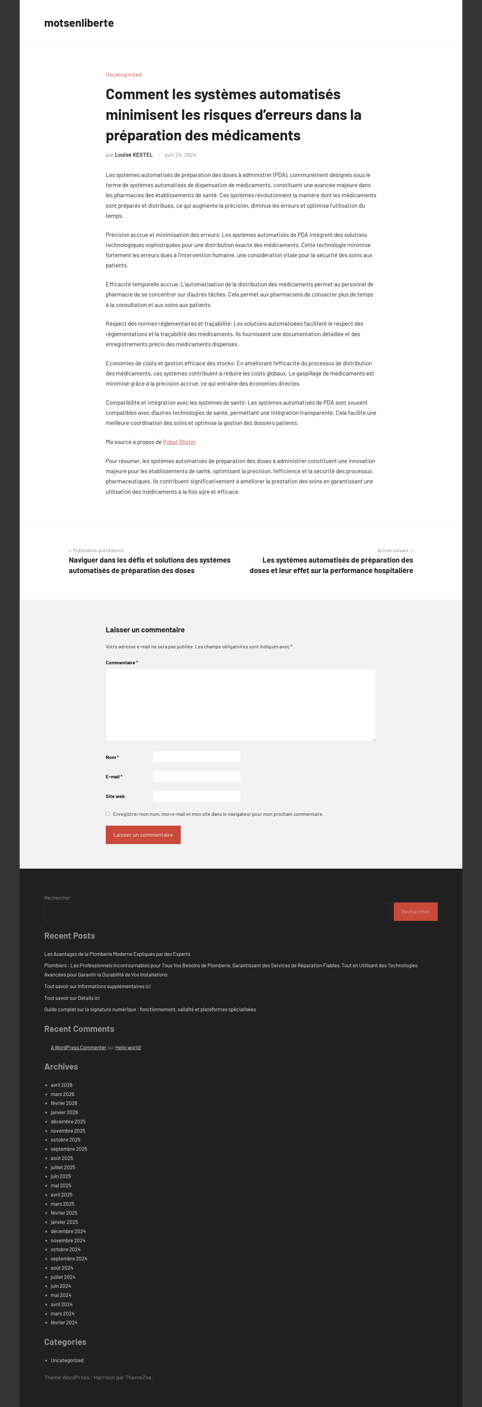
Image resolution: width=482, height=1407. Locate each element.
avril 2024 (62, 1304)
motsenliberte (79, 22)
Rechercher (57, 897)
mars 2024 (62, 1313)
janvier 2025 (64, 1222)
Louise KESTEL (134, 154)
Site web (115, 796)
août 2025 (62, 1158)
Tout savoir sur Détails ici (72, 998)
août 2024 (62, 1267)
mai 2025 (61, 1185)
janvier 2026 (64, 1112)
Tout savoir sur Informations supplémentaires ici (97, 986)
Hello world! (128, 1047)
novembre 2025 (68, 1130)
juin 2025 (61, 1176)
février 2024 (64, 1322)
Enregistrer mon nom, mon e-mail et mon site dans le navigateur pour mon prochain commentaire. (218, 814)
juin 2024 (61, 1286)
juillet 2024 (63, 1277)
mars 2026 (62, 1094)
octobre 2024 (66, 1249)
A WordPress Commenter (78, 1047)
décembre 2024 (68, 1231)
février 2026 (64, 1103)
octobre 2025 (66, 1139)
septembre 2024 (69, 1258)
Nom (112, 757)
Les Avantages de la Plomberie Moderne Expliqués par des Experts (117, 954)
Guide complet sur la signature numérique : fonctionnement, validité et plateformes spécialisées (150, 1009)
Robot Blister (179, 441)
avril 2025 (62, 1194)
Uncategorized (124, 74)
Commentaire (122, 662)
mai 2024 (61, 1295)
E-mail (114, 776)
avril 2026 (62, 1085)
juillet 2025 (63, 1167)
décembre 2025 (68, 1121)
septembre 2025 (69, 1149)
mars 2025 (62, 1204)
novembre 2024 (68, 1240)
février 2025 (64, 1212)
